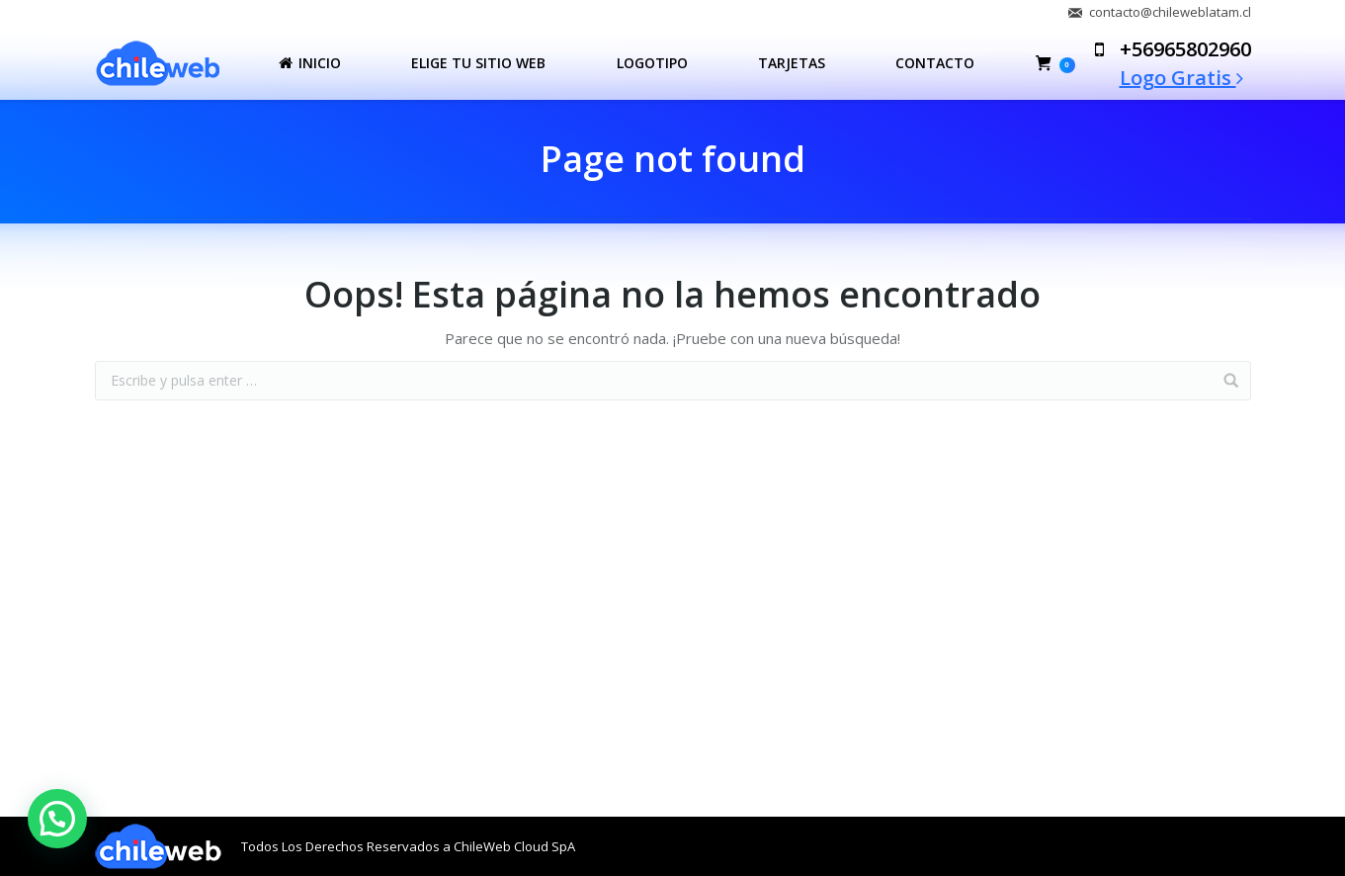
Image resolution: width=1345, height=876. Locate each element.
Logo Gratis (1181, 77)
